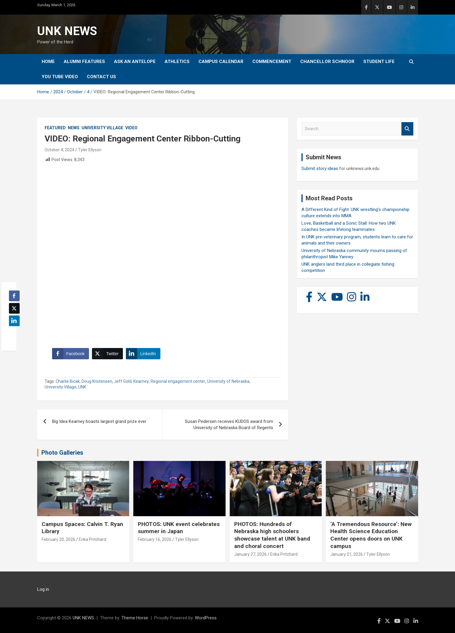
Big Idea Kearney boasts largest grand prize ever (99, 421)
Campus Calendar (220, 61)
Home (48, 61)
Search (407, 129)
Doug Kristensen (97, 381)
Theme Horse (134, 618)
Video (131, 127)
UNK (82, 387)
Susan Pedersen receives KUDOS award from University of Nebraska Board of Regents (229, 424)
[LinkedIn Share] (143, 353)
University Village (102, 127)
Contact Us (101, 76)
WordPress (206, 618)
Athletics (177, 61)
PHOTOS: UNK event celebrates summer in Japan (179, 528)
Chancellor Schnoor (327, 61)
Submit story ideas (319, 168)
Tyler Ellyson (89, 149)
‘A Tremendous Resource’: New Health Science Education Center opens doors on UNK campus (371, 535)
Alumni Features (84, 61)
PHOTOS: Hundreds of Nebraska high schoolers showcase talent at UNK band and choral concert (272, 535)
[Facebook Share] (70, 353)
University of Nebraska (228, 381)
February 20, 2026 (58, 539)
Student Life (379, 61)
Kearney (141, 381)
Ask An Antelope (135, 61)
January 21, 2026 (346, 554)
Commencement (271, 61)
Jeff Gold (123, 381)
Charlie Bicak (68, 381)
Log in (43, 589)
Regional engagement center (178, 381)
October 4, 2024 (59, 149)
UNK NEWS (67, 31)
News (73, 127)
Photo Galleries (62, 452)
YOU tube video (60, 76)
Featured (55, 127)
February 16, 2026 (154, 539)
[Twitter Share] (107, 353)
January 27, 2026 (250, 554)
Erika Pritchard (92, 539)
